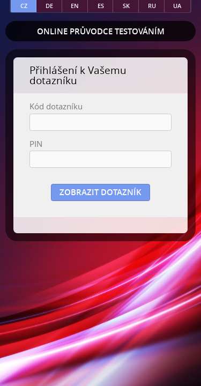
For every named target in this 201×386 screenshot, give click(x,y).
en (75, 6)
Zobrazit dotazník (100, 192)
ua (177, 6)
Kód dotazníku (56, 106)
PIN (35, 144)
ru (152, 6)
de (49, 6)
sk (126, 6)
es (101, 6)
